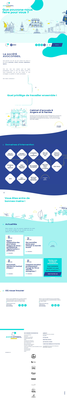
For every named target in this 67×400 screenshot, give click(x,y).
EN (50, 45)
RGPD (25, 339)
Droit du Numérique (27, 334)
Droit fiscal (26, 336)
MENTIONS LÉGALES (47, 339)
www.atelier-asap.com (47, 347)
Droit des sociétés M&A (28, 345)
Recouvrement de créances (29, 344)
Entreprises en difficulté (28, 337)
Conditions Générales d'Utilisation (51, 343)
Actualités (45, 337)
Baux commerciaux (27, 343)
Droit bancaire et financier (29, 340)
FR (47, 45)
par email (44, 335)
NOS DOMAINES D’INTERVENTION (31, 333)
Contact (45, 333)
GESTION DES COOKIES (47, 341)
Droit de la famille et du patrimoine (27, 349)
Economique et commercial (29, 341)
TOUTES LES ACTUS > (52, 246)
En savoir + (10, 253)
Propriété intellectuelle (28, 338)
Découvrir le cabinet (59, 127)
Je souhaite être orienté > (45, 178)
